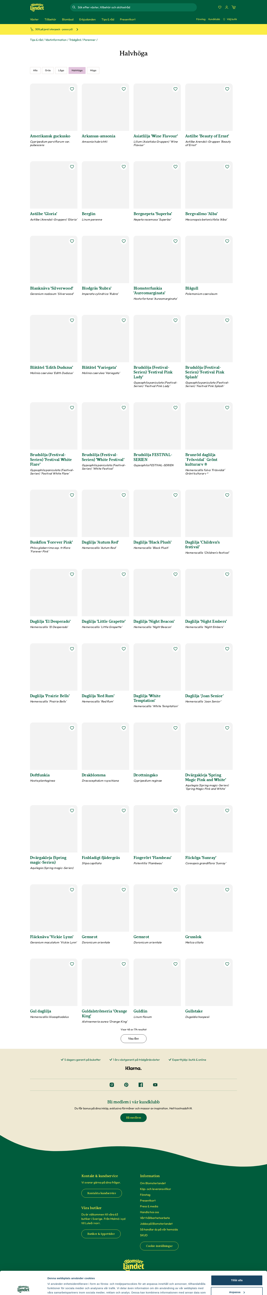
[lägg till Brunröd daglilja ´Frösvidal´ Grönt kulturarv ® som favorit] (227, 407)
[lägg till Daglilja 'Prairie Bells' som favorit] (72, 649)
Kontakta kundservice (101, 1193)
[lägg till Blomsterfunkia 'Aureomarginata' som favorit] (175, 241)
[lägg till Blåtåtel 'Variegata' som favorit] (123, 320)
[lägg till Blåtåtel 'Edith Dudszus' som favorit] (72, 320)
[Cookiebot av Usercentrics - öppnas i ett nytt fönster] (23, 1288)
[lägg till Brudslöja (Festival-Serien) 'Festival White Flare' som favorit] (72, 407)
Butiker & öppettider (101, 1234)
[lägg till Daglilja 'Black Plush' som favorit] (175, 495)
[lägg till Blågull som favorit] (227, 241)
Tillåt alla (237, 1256)
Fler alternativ (56, 1287)
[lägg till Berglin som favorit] (123, 166)
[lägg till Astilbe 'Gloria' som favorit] (72, 166)
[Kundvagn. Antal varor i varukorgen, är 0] (233, 7)
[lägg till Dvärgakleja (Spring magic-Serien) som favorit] (72, 810)
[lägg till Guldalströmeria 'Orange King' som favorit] (123, 964)
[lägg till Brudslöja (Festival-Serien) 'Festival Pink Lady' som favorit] (175, 320)
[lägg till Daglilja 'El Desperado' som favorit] (72, 574)
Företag (200, 19)
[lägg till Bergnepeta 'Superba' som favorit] (175, 166)
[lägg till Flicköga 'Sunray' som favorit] (227, 810)
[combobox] (136, 7)
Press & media (149, 1206)
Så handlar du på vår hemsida (159, 1229)
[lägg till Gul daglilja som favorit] (72, 964)
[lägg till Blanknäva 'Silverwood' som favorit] (72, 241)
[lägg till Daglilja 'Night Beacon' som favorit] (175, 574)
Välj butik (230, 19)
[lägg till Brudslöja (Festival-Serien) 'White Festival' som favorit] (123, 407)
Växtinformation (56, 40)
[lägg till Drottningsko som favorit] (175, 728)
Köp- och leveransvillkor (155, 1189)
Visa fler (133, 1038)
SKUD (144, 1235)
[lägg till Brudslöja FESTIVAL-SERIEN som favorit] (175, 407)
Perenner (89, 40)
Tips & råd (36, 40)
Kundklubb (214, 19)
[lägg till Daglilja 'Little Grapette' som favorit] (123, 574)
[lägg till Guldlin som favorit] (175, 964)
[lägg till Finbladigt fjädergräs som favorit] (123, 810)
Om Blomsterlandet (153, 1183)
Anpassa (237, 1268)
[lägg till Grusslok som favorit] (227, 889)
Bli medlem (133, 1117)
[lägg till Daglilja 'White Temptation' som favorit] (175, 649)
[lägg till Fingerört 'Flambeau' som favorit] (175, 810)
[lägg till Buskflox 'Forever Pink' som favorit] (72, 495)
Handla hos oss (149, 1212)
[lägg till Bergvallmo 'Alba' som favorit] (227, 166)
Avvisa (236, 1280)
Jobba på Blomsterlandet (156, 1223)
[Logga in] (226, 7)
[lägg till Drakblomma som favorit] (123, 728)
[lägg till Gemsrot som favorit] (123, 889)
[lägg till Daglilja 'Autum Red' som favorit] (123, 495)
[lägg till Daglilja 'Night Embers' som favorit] (227, 574)
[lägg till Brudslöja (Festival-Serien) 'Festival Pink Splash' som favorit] (227, 320)
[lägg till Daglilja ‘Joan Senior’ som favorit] (227, 649)
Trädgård (75, 40)
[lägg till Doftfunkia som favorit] (72, 728)
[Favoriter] (219, 7)
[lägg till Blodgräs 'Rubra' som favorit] (123, 241)
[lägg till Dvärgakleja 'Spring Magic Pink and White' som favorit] (227, 728)
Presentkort (148, 1200)
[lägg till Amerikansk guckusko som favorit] (72, 89)
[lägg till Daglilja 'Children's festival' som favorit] (227, 495)
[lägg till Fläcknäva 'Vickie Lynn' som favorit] (72, 889)
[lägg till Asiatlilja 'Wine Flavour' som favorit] (175, 89)
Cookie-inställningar (159, 1246)
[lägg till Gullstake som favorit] (227, 964)
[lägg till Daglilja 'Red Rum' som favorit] (123, 649)
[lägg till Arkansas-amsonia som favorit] (123, 89)
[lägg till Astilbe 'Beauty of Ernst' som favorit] (227, 89)
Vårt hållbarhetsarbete (155, 1218)
